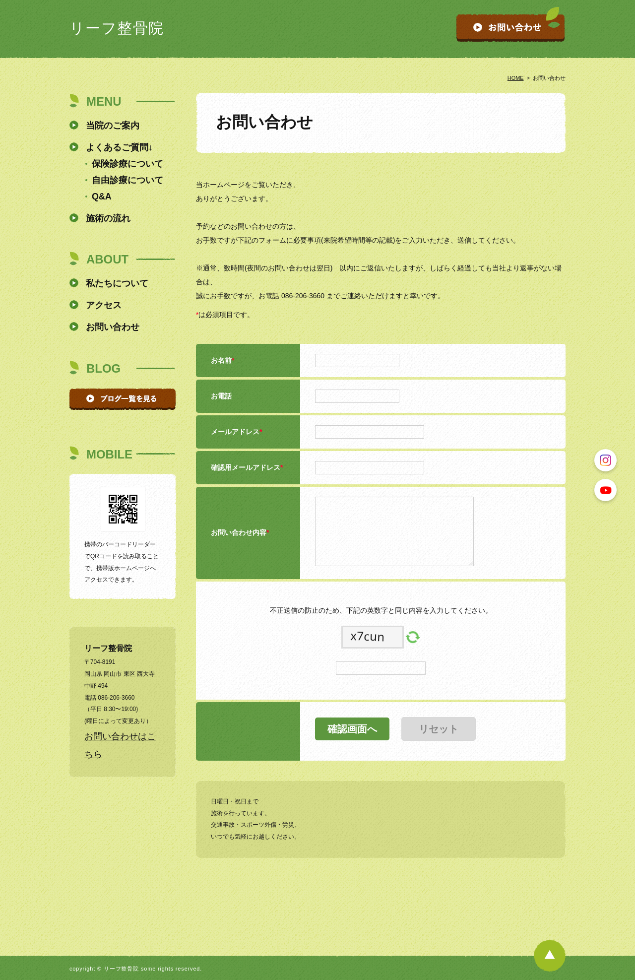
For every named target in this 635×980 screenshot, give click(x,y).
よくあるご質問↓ (119, 147)
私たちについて (117, 283)
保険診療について (127, 164)
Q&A (102, 196)
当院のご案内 (112, 126)
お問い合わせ (112, 327)
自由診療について (127, 180)
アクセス (104, 305)
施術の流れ (108, 218)
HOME (516, 78)
